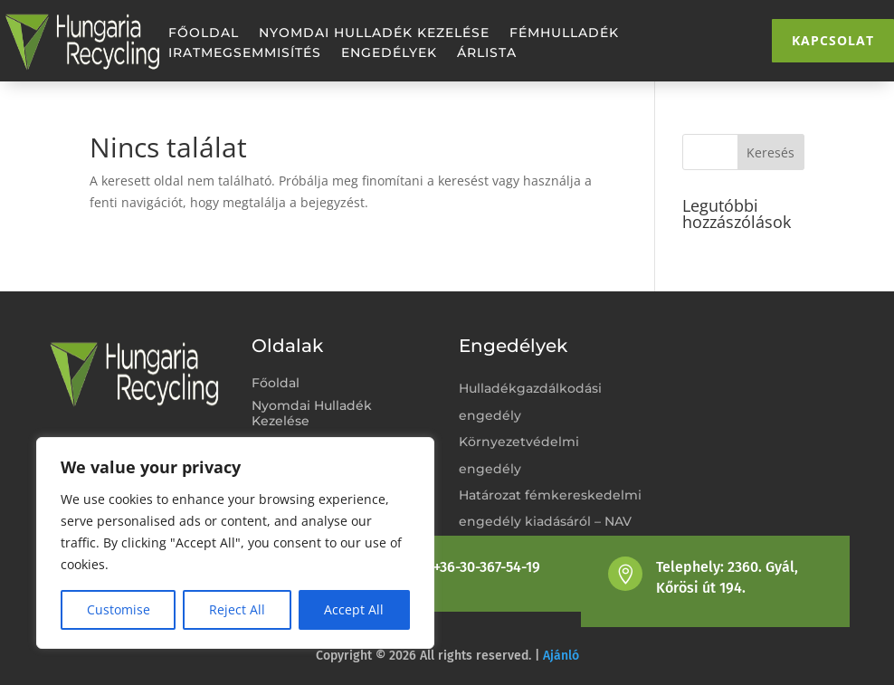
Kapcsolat (833, 40)
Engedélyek (389, 53)
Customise (118, 609)
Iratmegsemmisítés (244, 53)
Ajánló (561, 655)
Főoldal (203, 33)
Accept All (354, 609)
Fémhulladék (564, 33)
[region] (235, 543)
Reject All (237, 609)
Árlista (487, 53)
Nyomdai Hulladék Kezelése (374, 33)
